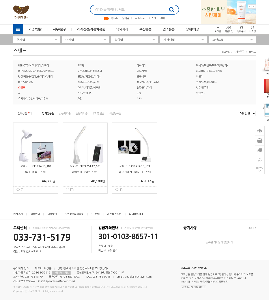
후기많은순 (98, 113)
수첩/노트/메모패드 (206, 82)
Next (254, 6)
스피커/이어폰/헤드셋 (88, 87)
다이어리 (141, 65)
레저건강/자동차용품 (91, 29)
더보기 (252, 228)
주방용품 (145, 29)
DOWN (259, 168)
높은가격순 (81, 113)
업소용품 (169, 29)
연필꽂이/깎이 (144, 87)
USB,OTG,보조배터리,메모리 (33, 65)
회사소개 (18, 214)
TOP (260, 161)
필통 (139, 93)
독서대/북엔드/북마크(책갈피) (212, 65)
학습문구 (200, 93)
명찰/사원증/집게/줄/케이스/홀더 (35, 76)
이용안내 (35, 214)
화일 (79, 98)
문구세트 (141, 76)
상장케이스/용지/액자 (148, 82)
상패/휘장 (192, 29)
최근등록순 (115, 113)
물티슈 (125, 18)
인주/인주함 (202, 87)
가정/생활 (35, 29)
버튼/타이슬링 (25, 82)
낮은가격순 (65, 113)
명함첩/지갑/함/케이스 (89, 76)
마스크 (152, 18)
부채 (163, 18)
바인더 (199, 76)
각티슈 (114, 18)
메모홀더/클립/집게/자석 (209, 71)
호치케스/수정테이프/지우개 (33, 98)
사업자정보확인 (61, 273)
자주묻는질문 (114, 214)
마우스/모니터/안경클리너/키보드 (36, 71)
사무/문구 (59, 29)
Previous (250, 6)
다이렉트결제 (136, 214)
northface (139, 18)
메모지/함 (142, 71)
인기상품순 (48, 113)
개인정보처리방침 (74, 214)
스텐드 (252, 52)
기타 (139, 98)
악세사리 (122, 29)
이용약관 (52, 214)
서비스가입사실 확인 (193, 287)
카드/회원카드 (84, 93)
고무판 (80, 65)
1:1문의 (95, 214)
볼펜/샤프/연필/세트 (88, 82)
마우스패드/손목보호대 (89, 71)
